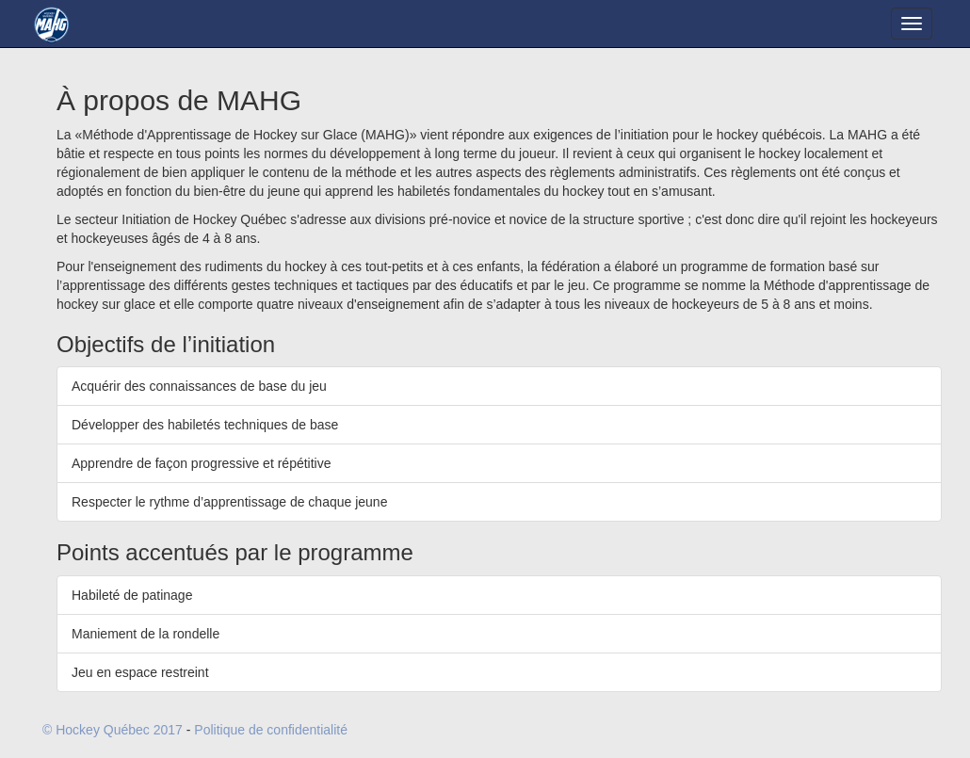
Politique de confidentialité (271, 729)
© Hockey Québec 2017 (112, 729)
